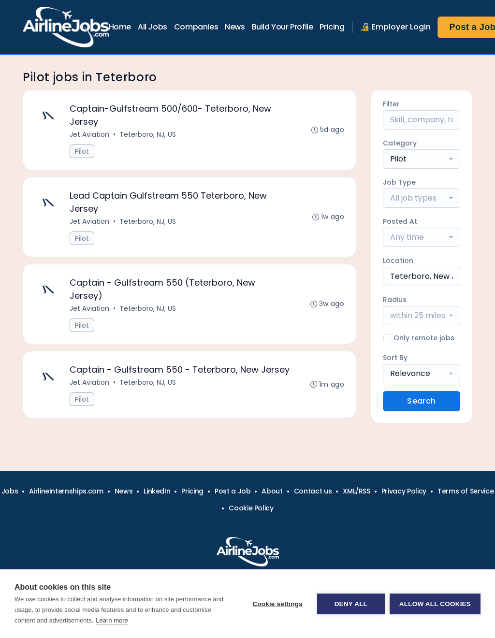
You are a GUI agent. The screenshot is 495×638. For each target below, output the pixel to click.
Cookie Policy (251, 508)
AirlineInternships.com (66, 491)
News (235, 26)
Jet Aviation (89, 134)
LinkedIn (157, 491)
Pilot (82, 151)
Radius (395, 299)
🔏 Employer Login (395, 26)
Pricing (332, 26)
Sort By (395, 357)
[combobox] (421, 159)
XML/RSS (356, 491)
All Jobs (152, 26)
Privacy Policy (403, 491)
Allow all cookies (435, 604)
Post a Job (233, 491)
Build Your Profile (282, 26)
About (272, 491)
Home (120, 26)
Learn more (112, 620)
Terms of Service (465, 491)
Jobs (9, 491)
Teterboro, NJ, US (147, 134)
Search (421, 400)
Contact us (313, 491)
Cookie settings (277, 604)
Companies (196, 26)
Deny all (351, 604)
